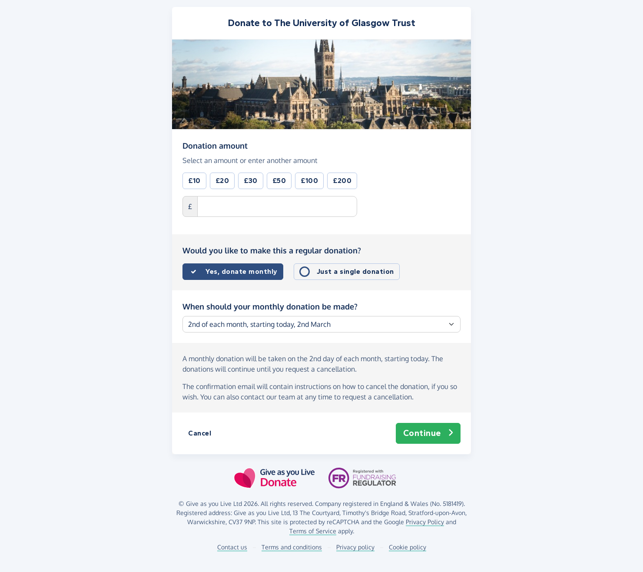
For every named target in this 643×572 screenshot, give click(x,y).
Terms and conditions (292, 547)
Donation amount (215, 145)
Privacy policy (355, 547)
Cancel (199, 433)
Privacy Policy (425, 521)
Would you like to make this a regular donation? (271, 250)
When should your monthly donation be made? (270, 306)
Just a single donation (355, 271)
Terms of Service (312, 531)
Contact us (232, 547)
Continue (428, 433)
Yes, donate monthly (241, 271)
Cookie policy (407, 547)
